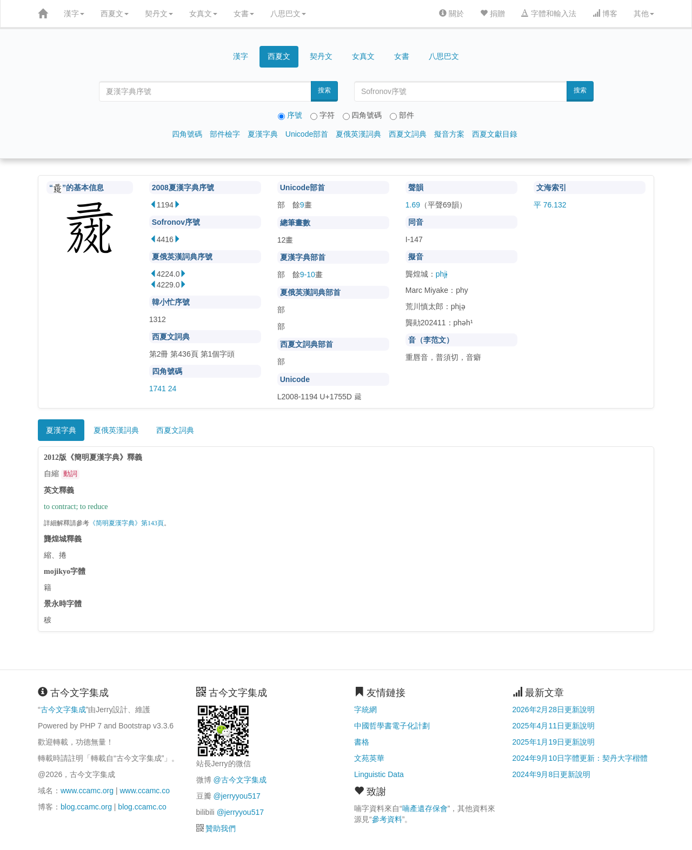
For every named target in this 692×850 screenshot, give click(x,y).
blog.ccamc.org (86, 806)
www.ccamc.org (87, 790)
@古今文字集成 (239, 779)
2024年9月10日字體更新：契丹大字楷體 (580, 758)
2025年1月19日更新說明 (554, 742)
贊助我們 (220, 828)
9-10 (307, 274)
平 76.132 (550, 204)
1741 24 (163, 388)
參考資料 (387, 819)
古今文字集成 (63, 709)
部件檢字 (225, 134)
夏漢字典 (263, 134)
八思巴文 (288, 13)
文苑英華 (369, 758)
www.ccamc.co (144, 790)
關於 (451, 13)
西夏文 (115, 13)
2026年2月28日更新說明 (554, 709)
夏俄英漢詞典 (358, 134)
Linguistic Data (379, 774)
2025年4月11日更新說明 (554, 725)
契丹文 (159, 13)
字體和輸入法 (548, 13)
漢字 (74, 13)
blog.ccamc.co (142, 806)
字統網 (365, 709)
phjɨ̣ (442, 274)
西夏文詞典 (408, 134)
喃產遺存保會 (425, 808)
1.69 (412, 204)
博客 (605, 13)
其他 (644, 13)
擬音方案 (449, 134)
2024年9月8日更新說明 (552, 774)
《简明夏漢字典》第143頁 (126, 523)
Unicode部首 (306, 134)
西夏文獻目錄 (494, 134)
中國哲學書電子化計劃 (392, 725)
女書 (244, 13)
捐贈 (492, 13)
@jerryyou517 (236, 796)
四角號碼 (187, 134)
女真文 (203, 13)
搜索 (324, 90)
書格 (361, 742)
